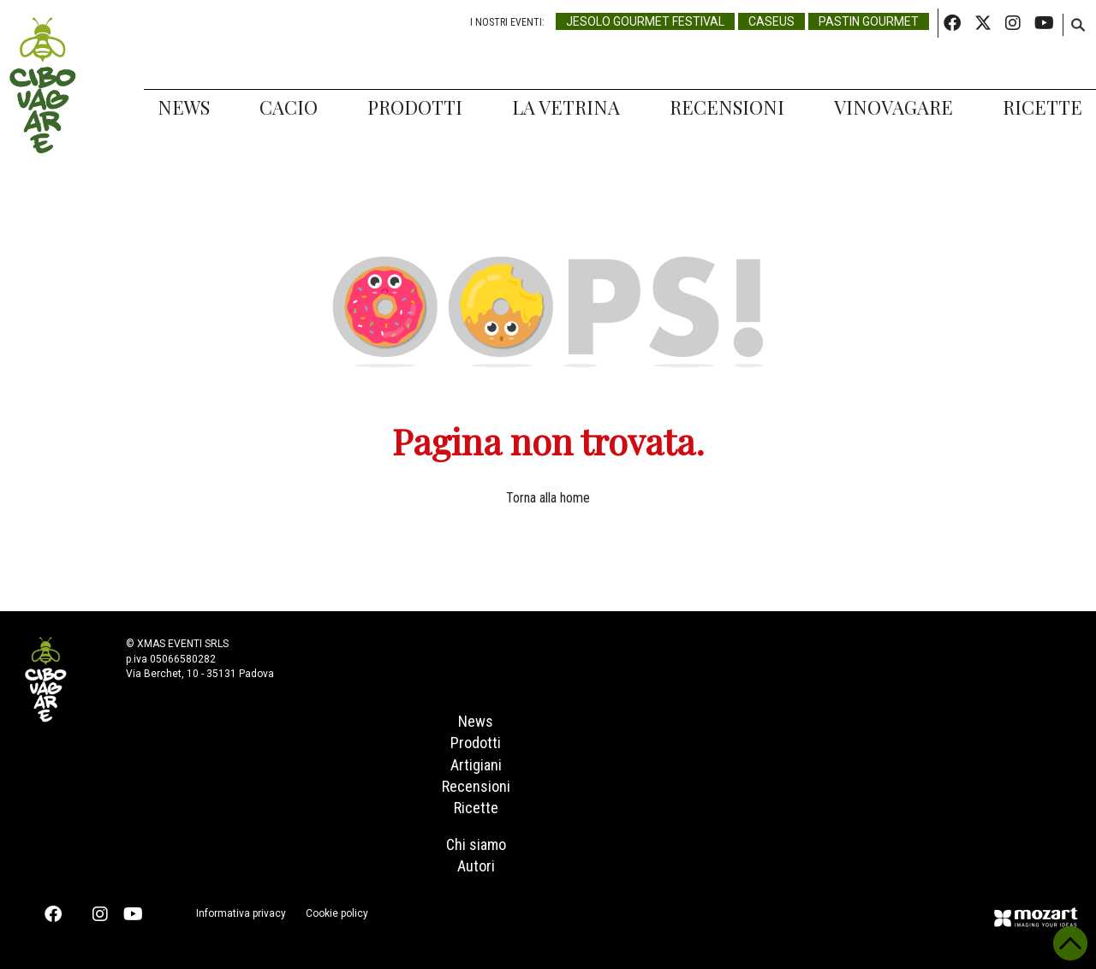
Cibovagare (43, 85)
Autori (476, 866)
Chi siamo (476, 844)
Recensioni (727, 107)
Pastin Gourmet (869, 21)
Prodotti (414, 107)
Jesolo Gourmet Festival (645, 21)
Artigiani (476, 765)
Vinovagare (893, 107)
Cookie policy (337, 913)
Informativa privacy (241, 913)
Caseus (771, 21)
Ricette (1042, 107)
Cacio (288, 107)
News (184, 107)
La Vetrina (566, 107)
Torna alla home (548, 498)
